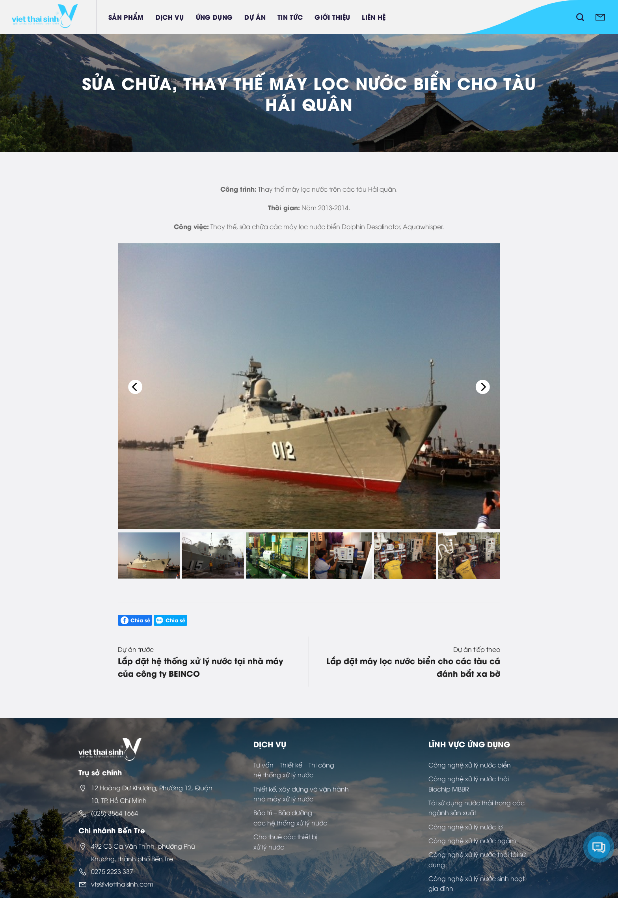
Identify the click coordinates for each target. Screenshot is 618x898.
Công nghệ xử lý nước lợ (465, 826)
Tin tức (290, 16)
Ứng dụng (214, 16)
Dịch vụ (170, 16)
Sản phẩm (126, 16)
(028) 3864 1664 (114, 812)
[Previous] (135, 387)
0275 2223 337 (112, 871)
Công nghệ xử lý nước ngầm (472, 840)
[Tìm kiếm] (580, 17)
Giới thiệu (332, 16)
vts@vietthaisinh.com (122, 883)
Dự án (255, 16)
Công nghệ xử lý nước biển (469, 764)
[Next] (482, 387)
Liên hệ (373, 16)
